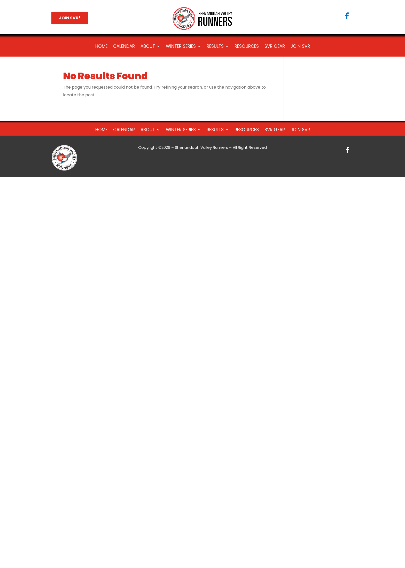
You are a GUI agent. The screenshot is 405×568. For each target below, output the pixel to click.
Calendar (124, 46)
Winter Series (181, 46)
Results (215, 46)
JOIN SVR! (69, 18)
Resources (247, 46)
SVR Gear (274, 46)
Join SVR (300, 46)
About (148, 46)
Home (101, 46)
